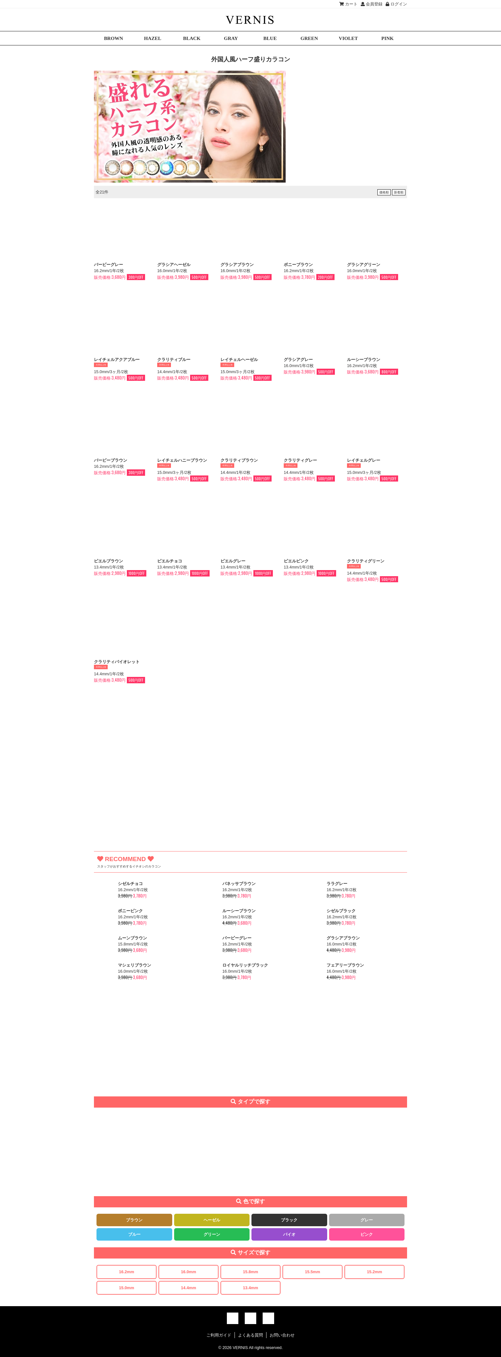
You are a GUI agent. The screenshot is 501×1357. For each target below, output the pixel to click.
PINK (388, 38)
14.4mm (188, 1287)
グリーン (212, 1234)
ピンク (366, 1234)
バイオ (289, 1234)
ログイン (396, 4)
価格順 (384, 192)
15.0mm (126, 1287)
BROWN (113, 38)
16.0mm (188, 1271)
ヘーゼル (212, 1220)
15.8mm (250, 1271)
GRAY (231, 38)
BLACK (192, 38)
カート (348, 4)
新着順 (399, 192)
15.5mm (312, 1271)
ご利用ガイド (218, 1335)
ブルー (134, 1234)
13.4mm (250, 1287)
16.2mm (126, 1271)
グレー (366, 1220)
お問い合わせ (282, 1335)
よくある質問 (250, 1335)
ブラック (289, 1220)
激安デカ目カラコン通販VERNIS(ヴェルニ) (250, 19)
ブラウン (134, 1220)
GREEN (309, 38)
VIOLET (348, 38)
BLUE (270, 38)
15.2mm (374, 1271)
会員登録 (372, 4)
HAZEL (152, 38)
